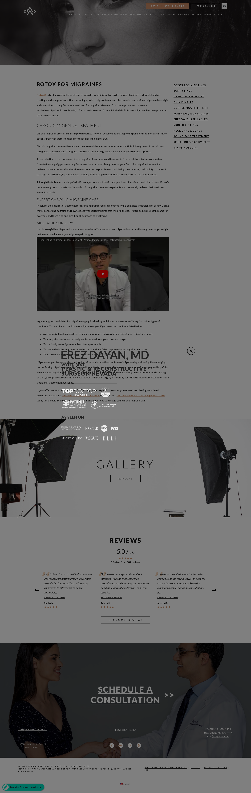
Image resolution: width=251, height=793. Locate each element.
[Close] (191, 351)
